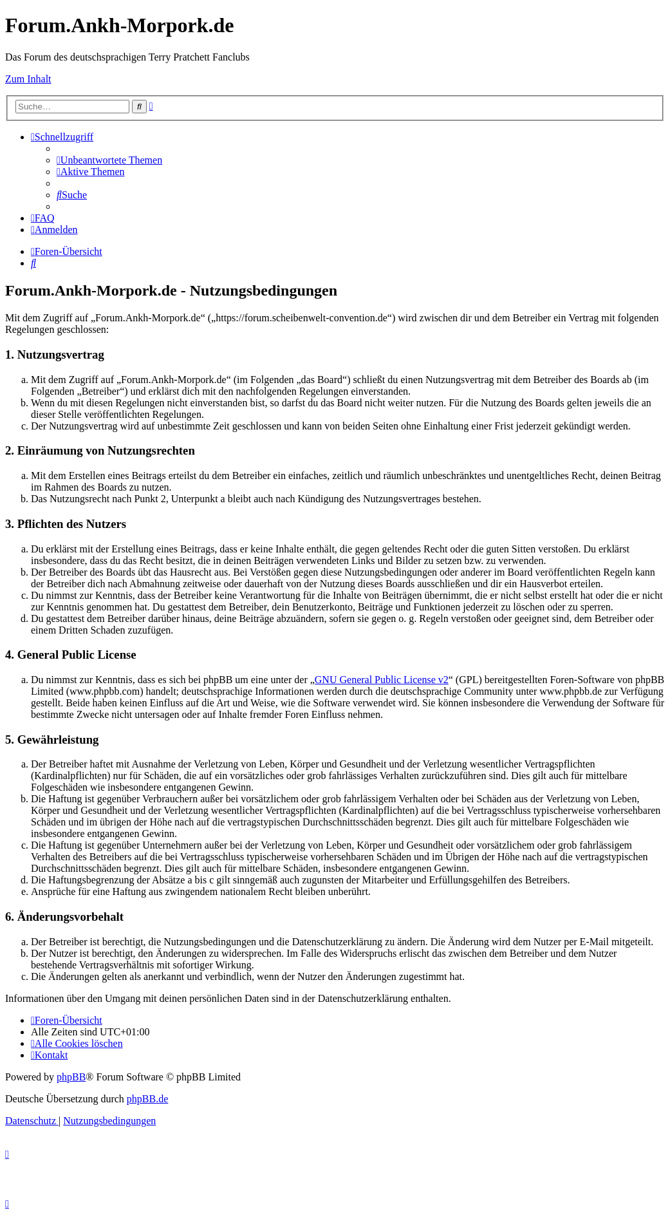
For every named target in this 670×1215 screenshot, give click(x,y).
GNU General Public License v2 (382, 679)
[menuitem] (109, 160)
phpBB (71, 1076)
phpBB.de (147, 1098)
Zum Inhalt (28, 78)
